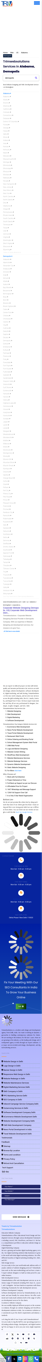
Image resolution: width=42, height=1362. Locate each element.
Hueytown (7, 412)
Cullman (6, 328)
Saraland (7, 528)
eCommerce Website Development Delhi (19, 1117)
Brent (5, 300)
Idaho (5, 134)
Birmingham (8, 294)
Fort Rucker (8, 369)
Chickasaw (7, 319)
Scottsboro (7, 534)
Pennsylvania (8, 212)
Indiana (6, 140)
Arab (5, 275)
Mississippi (7, 168)
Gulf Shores (8, 387)
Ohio (5, 203)
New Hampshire (9, 184)
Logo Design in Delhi (11, 1066)
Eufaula (6, 350)
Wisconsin (7, 246)
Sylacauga (7, 556)
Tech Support (7, 1167)
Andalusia (7, 269)
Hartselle (7, 394)
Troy (5, 572)
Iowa (5, 143)
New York (7, 193)
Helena (6, 400)
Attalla (6, 281)
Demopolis (7, 256)
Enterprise (7, 347)
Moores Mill (8, 459)
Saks (5, 525)
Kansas (6, 147)
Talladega (7, 559)
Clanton (6, 322)
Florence (7, 356)
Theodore (7, 565)
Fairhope (7, 353)
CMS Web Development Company (16, 1125)
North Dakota (8, 200)
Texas (6, 228)
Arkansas (7, 106)
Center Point (8, 312)
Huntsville (7, 416)
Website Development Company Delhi (18, 1121)
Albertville (7, 263)
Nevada (6, 181)
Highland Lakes (9, 403)
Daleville (6, 331)
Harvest (6, 397)
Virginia (6, 237)
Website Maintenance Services (15, 1083)
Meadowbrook (9, 434)
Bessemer (7, 291)
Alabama (24, 53)
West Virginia (8, 243)
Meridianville (8, 437)
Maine (6, 153)
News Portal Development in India (17, 1129)
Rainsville (7, 516)
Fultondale (7, 372)
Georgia (6, 128)
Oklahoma (7, 206)
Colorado (7, 112)
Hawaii (6, 131)
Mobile (6, 447)
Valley (6, 587)
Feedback (6, 1142)
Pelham (6, 487)
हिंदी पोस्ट (5, 1172)
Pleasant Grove (9, 503)
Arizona (6, 103)
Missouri (7, 172)
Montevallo (7, 450)
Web (12, 53)
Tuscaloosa (8, 578)
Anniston (7, 272)
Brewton (6, 303)
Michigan (7, 162)
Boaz (5, 297)
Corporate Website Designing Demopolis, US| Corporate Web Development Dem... (21, 610)
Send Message (21, 1217)
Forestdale (7, 362)
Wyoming (7, 250)
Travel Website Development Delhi (17, 1134)
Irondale (6, 419)
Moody (6, 456)
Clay (5, 325)
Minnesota (7, 165)
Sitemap (6, 1146)
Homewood (8, 406)
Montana (7, 175)
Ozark (6, 484)
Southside (7, 550)
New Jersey (8, 187)
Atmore (6, 278)
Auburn (6, 284)
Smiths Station (9, 547)
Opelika (6, 475)
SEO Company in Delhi (12, 1099)
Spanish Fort (8, 553)
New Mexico (8, 190)
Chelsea (6, 316)
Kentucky (7, 150)
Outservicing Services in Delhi (15, 1108)
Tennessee (7, 225)
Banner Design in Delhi (12, 1070)
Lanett (6, 425)
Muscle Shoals (9, 466)
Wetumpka (7, 594)
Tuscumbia (7, 581)
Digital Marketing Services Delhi (16, 1087)
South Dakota (8, 221)
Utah (5, 231)
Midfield (6, 441)
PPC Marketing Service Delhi (14, 1096)
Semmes (7, 540)
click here (17, 771)
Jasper (6, 422)
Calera (6, 309)
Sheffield (7, 544)
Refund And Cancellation (13, 1163)
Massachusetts (9, 159)
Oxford (6, 481)
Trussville (7, 575)
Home (5, 53)
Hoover (6, 409)
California (7, 109)
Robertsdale (8, 519)
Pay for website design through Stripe (21, 1354)
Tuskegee (7, 584)
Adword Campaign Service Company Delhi (20, 1104)
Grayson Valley (9, 381)
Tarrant (6, 562)
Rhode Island (8, 215)
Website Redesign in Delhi (13, 1078)
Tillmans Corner (9, 569)
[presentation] (16, 1210)
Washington (8, 240)
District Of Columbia (11, 122)
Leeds (6, 428)
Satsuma (7, 531)
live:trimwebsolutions (21, 899)
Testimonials (7, 1138)
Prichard (6, 509)
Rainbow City (8, 512)
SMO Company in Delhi (12, 1091)
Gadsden (7, 375)
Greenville (7, 384)
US (17, 53)
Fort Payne (7, 366)
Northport (7, 469)
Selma (6, 537)
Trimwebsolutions (8, 1229)
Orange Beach (8, 478)
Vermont (7, 234)
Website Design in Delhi (12, 1061)
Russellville (7, 522)
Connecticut (8, 115)
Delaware (7, 118)
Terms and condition (11, 1155)
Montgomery (8, 453)
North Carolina (9, 197)
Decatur (6, 337)
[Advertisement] (21, 28)
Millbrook (7, 444)
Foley (5, 359)
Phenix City (7, 494)
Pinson (6, 500)
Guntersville (8, 391)
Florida (6, 125)
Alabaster (7, 259)
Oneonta (6, 472)
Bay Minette (8, 287)
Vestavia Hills (8, 590)
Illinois (6, 137)
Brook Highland (9, 306)
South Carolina (9, 218)
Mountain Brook (9, 462)
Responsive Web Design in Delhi (16, 1074)
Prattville (6, 506)
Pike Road (7, 497)
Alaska (6, 100)
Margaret (7, 431)
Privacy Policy (8, 1159)
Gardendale (8, 378)
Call (21, 1006)
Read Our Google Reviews (24, 812)
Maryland (7, 156)
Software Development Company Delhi (18, 1112)
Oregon (6, 209)
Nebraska (7, 178)
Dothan (6, 344)
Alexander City (9, 266)
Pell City (6, 491)
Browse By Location (11, 1150)
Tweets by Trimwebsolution (12, 1226)
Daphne (6, 334)
